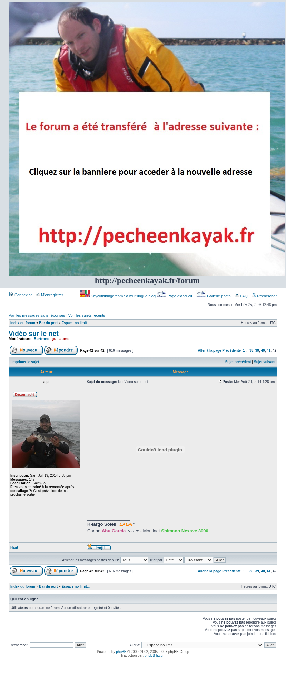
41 (268, 351)
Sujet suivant (264, 362)
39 (257, 351)
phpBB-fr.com (155, 655)
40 (263, 351)
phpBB (121, 652)
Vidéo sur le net (34, 333)
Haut (14, 547)
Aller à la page (209, 351)
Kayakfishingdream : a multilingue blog (118, 296)
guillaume (60, 339)
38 (251, 351)
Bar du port (48, 323)
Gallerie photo (214, 296)
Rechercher (264, 296)
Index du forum (22, 323)
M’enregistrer (49, 295)
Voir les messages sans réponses (37, 315)
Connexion (21, 295)
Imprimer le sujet (25, 362)
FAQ (241, 296)
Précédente (231, 351)
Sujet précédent (238, 362)
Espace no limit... (75, 323)
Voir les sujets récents (86, 315)
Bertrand (42, 339)
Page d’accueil (175, 296)
